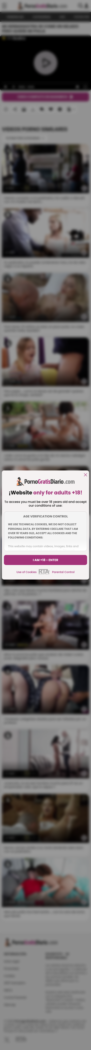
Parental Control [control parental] (63, 572)
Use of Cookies (26, 572)
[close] (85, 475)
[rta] (44, 574)
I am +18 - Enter (45, 560)
